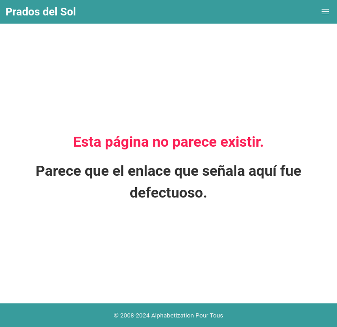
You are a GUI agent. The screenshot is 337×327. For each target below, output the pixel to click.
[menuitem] (325, 12)
